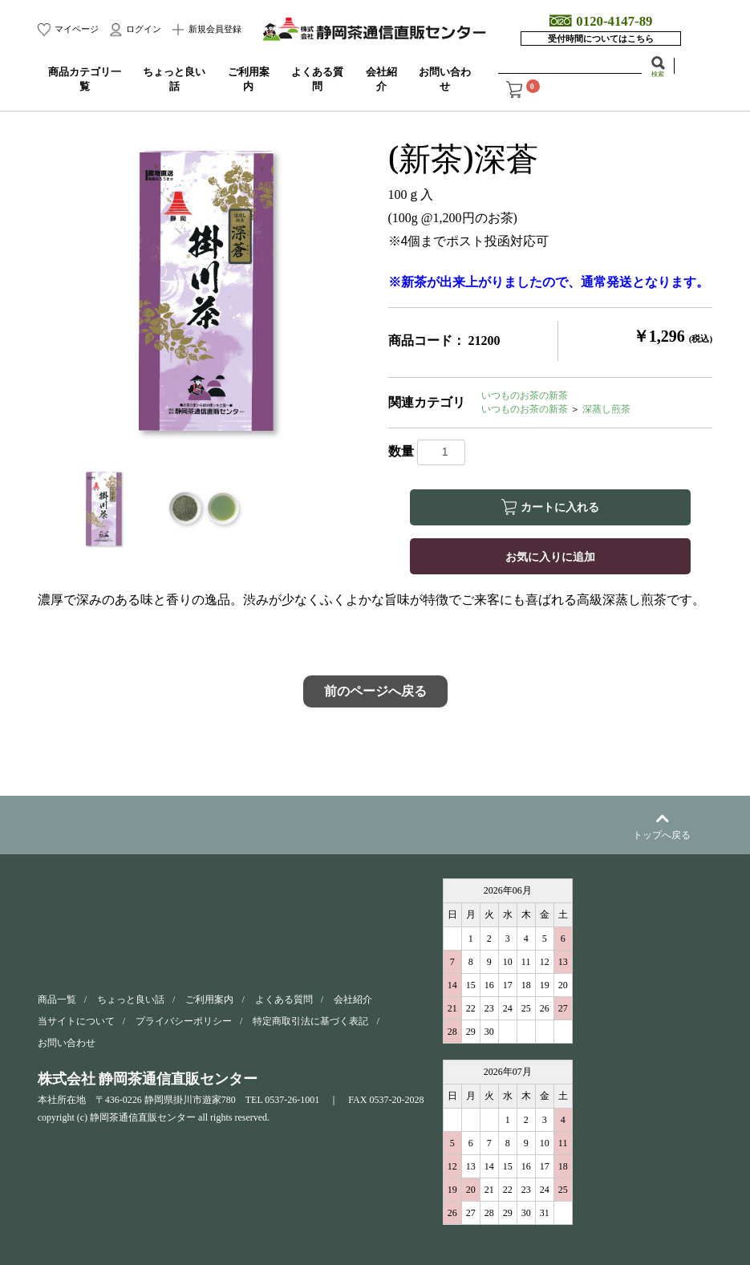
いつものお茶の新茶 (524, 395)
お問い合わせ (66, 1042)
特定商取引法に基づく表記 (310, 1021)
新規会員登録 (213, 29)
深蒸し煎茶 (606, 409)
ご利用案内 (209, 999)
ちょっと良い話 (130, 999)
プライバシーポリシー (184, 1021)
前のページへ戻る (375, 691)
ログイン (142, 29)
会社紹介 (353, 999)
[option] (206, 291)
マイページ (75, 29)
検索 (657, 74)
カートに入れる (560, 507)
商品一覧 (57, 999)
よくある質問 (284, 999)
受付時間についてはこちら (601, 38)
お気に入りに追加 (550, 555)
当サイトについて (76, 1021)
